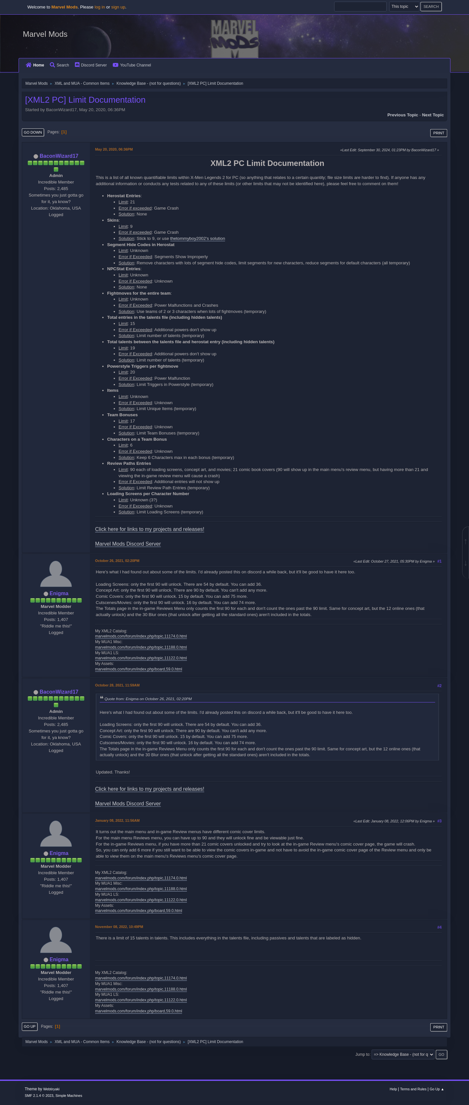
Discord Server (91, 65)
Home (35, 65)
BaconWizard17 (59, 156)
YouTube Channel (132, 65)
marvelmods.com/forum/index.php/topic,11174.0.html (141, 636)
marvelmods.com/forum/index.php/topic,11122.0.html (141, 658)
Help (393, 1089)
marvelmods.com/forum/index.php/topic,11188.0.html (141, 647)
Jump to (362, 1054)
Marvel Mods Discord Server (128, 544)
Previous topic (402, 114)
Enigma (59, 593)
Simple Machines (68, 1096)
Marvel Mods (45, 34)
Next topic (433, 114)
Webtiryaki (51, 1089)
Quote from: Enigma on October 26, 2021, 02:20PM (148, 699)
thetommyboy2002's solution (197, 238)
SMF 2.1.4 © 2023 (39, 1096)
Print (438, 133)
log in (99, 7)
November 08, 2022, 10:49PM (119, 927)
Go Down (33, 132)
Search (59, 65)
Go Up (30, 1026)
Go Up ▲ (437, 1089)
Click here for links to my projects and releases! (149, 529)
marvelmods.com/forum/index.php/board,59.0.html (138, 669)
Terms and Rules (413, 1089)
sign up (118, 7)
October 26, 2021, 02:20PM (117, 561)
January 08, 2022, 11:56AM (117, 820)
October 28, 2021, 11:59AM (117, 685)
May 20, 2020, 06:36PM (114, 149)
